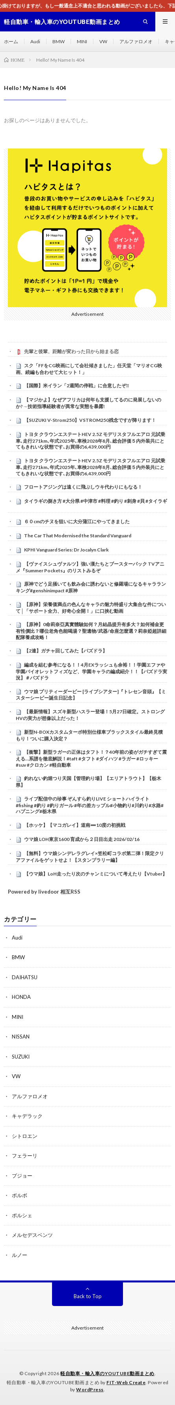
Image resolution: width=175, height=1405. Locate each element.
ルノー (19, 1255)
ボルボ (19, 1195)
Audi (35, 41)
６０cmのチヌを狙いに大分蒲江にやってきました (77, 521)
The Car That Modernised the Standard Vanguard (77, 536)
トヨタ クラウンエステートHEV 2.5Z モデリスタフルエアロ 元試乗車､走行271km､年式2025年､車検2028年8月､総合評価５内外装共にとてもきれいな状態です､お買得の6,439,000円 (90, 440)
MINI (82, 41)
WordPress (90, 1389)
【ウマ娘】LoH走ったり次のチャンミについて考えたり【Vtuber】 (95, 874)
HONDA (21, 997)
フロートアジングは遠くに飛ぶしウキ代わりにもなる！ (83, 487)
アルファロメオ (136, 41)
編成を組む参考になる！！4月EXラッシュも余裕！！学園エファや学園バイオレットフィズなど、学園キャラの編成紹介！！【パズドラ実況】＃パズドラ (91, 671)
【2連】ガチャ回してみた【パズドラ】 (65, 651)
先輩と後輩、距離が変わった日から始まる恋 (71, 351)
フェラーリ (24, 1155)
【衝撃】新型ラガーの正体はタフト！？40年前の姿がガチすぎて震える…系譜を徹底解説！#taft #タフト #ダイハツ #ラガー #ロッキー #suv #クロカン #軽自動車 (91, 758)
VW (103, 41)
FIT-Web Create (125, 1382)
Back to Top (88, 1296)
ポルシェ (22, 1215)
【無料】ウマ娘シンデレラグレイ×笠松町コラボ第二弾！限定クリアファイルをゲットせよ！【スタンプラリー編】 (90, 856)
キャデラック (27, 1116)
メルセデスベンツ (32, 1235)
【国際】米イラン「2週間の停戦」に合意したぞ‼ (76, 385)
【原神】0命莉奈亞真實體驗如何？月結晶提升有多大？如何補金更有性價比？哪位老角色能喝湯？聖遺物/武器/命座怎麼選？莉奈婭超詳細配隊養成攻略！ (91, 630)
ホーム (11, 41)
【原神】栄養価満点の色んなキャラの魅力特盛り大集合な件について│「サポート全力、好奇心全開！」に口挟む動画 (91, 607)
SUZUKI (21, 1056)
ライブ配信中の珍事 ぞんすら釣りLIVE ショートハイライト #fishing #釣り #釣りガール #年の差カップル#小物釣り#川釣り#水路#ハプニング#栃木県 (90, 805)
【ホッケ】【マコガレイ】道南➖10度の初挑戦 (74, 825)
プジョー (22, 1175)
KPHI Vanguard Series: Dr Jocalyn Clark (66, 550)
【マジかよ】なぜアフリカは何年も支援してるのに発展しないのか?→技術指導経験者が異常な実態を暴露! (88, 403)
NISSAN (21, 1036)
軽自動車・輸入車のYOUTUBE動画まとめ (107, 1373)
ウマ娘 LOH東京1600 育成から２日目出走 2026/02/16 (82, 839)
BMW (58, 41)
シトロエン (24, 1136)
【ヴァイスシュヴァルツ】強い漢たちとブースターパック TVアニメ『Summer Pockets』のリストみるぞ (90, 567)
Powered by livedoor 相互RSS (44, 891)
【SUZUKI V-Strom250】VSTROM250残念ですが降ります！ (90, 420)
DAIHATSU (24, 977)
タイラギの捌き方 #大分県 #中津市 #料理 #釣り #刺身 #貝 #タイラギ (95, 501)
